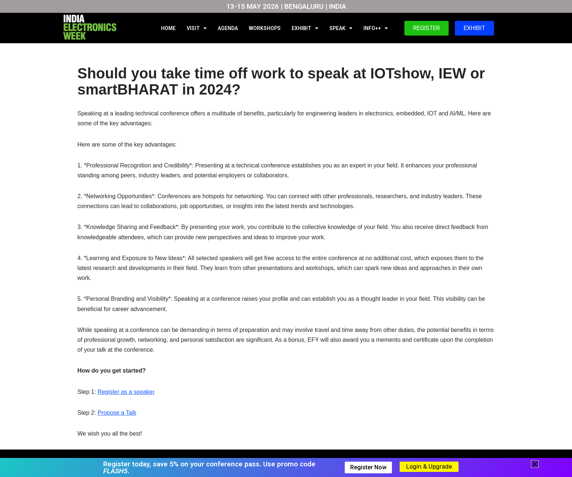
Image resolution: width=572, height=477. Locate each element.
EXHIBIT (305, 28)
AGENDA (228, 28)
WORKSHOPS (265, 28)
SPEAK (340, 28)
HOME (168, 28)
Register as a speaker (126, 392)
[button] (535, 464)
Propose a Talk (117, 413)
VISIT (197, 28)
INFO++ (375, 28)
